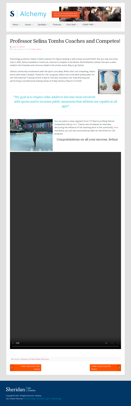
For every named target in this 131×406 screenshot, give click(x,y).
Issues (28, 24)
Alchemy (24, 359)
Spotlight (42, 24)
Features (57, 24)
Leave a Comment (18, 47)
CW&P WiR (87, 24)
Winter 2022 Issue (42, 359)
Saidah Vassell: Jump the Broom (101, 367)
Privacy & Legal (55, 398)
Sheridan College (29, 398)
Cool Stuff (71, 24)
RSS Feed (40, 398)
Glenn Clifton (36, 49)
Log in (47, 398)
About (15, 24)
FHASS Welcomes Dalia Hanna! (30, 367)
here (75, 124)
